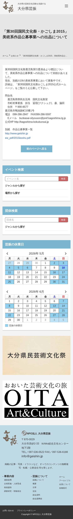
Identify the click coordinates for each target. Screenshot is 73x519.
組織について (38, 480)
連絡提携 (8, 480)
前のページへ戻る (37, 148)
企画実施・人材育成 (12, 484)
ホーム (62, 477)
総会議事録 (37, 499)
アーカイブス (64, 480)
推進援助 (8, 487)
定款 (34, 491)
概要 (34, 484)
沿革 (34, 487)
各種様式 (63, 488)
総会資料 (36, 495)
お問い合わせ (8, 510)
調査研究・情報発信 (12, 491)
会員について (64, 484)
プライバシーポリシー (26, 510)
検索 (63, 178)
